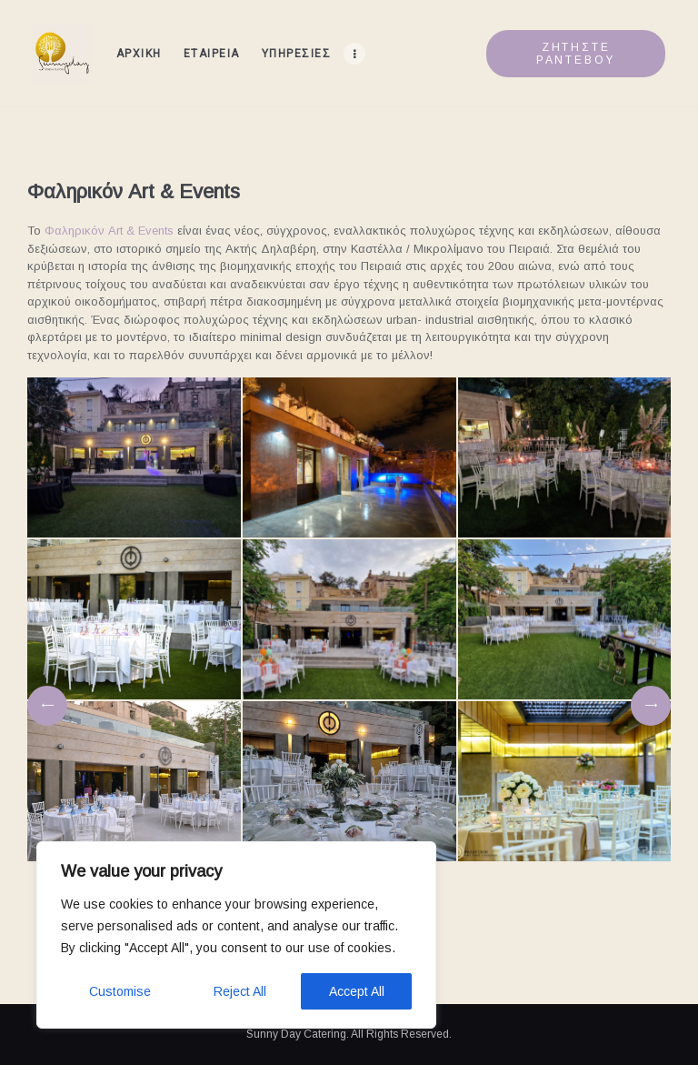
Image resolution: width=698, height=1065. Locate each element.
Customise (120, 991)
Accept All (356, 991)
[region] (236, 935)
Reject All (240, 991)
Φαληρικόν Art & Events (109, 230)
